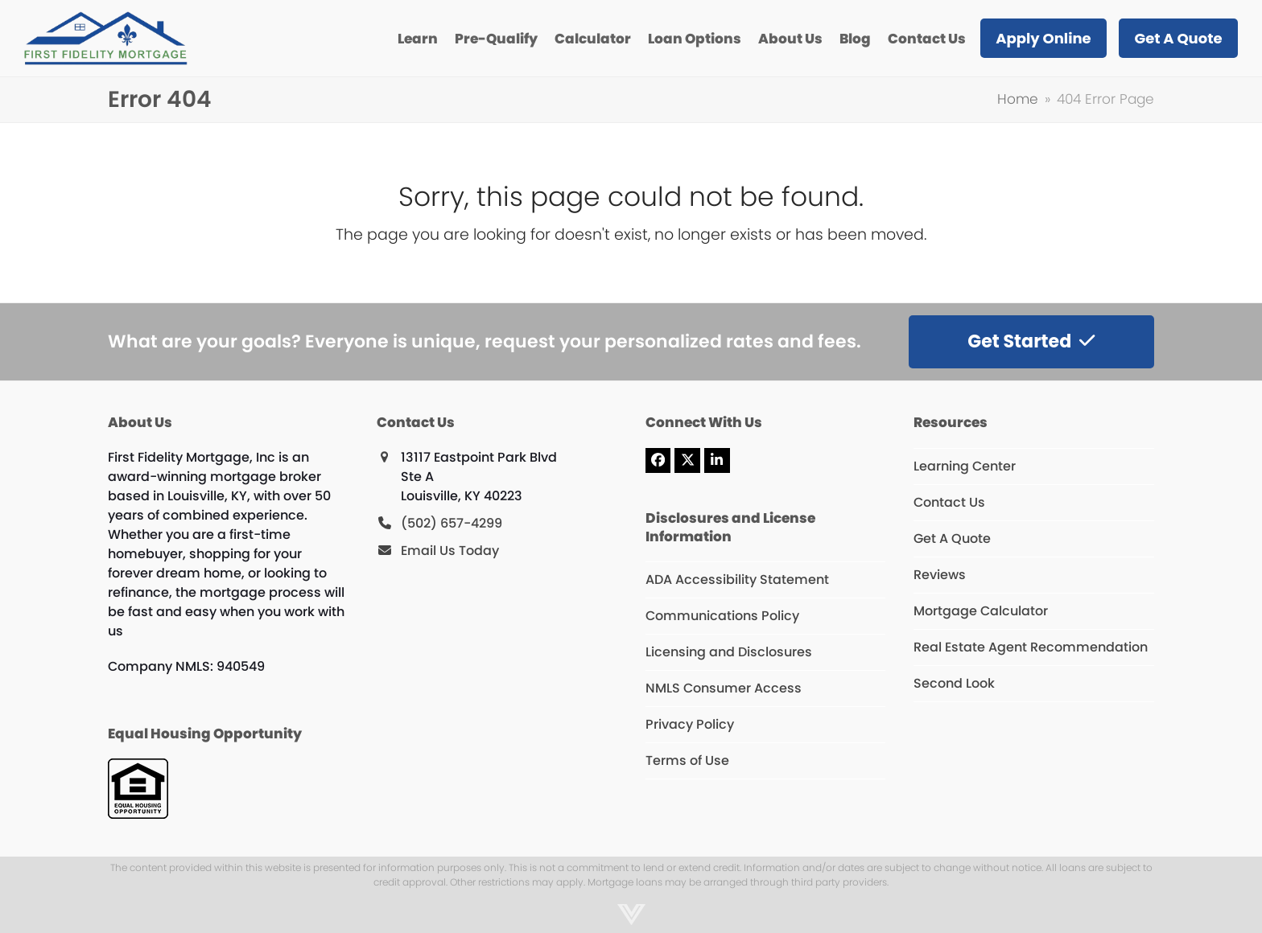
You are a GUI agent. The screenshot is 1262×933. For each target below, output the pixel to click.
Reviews (940, 574)
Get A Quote (952, 538)
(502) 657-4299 (451, 523)
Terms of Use (687, 760)
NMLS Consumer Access (723, 688)
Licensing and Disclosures (728, 652)
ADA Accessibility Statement (737, 579)
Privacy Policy (689, 724)
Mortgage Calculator (981, 611)
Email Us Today (450, 550)
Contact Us (949, 502)
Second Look (954, 683)
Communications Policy (722, 615)
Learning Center (965, 466)
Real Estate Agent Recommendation (1031, 647)
